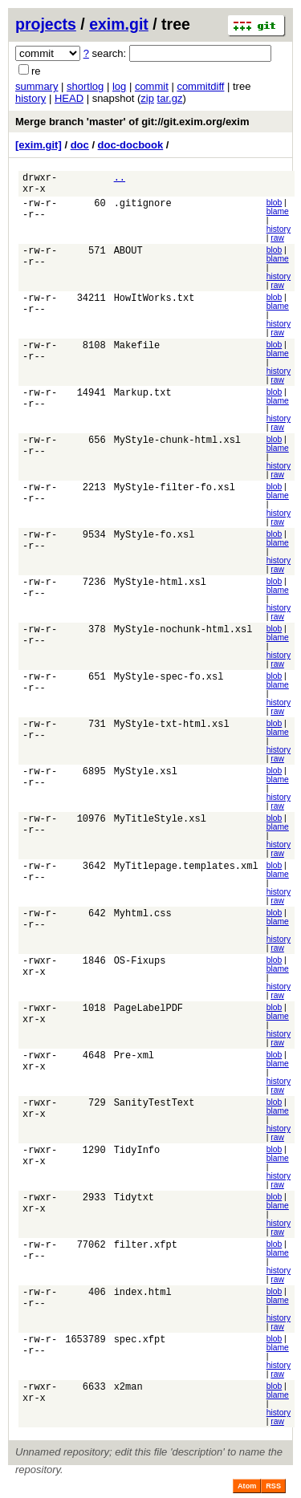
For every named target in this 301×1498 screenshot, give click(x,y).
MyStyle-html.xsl (160, 588)
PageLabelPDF (148, 1014)
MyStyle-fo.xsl (154, 541)
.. (119, 179)
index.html (143, 1298)
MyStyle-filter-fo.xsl (174, 494)
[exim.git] (38, 145)
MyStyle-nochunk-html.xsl (183, 636)
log (119, 86)
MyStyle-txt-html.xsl (172, 730)
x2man (128, 1393)
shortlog (85, 86)
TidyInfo (137, 1156)
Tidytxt (134, 1204)
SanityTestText (154, 1109)
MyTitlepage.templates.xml (186, 872)
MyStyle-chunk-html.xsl (177, 446)
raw (277, 242)
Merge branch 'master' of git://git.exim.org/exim (132, 122)
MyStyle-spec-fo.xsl (169, 683)
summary (36, 86)
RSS (273, 1491)
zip (147, 98)
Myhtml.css (143, 920)
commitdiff (200, 86)
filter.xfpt (145, 1251)
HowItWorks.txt (154, 304)
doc (80, 145)
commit (152, 86)
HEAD (69, 98)
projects (45, 24)
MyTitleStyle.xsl (160, 825)
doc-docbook (131, 145)
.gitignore (143, 210)
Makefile (137, 352)
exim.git (118, 24)
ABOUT (128, 257)
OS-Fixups (140, 967)
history (30, 98)
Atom (247, 1491)
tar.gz (170, 98)
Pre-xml (134, 1062)
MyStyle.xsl (145, 778)
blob (274, 207)
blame (277, 216)
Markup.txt (143, 399)
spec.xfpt (140, 1346)
